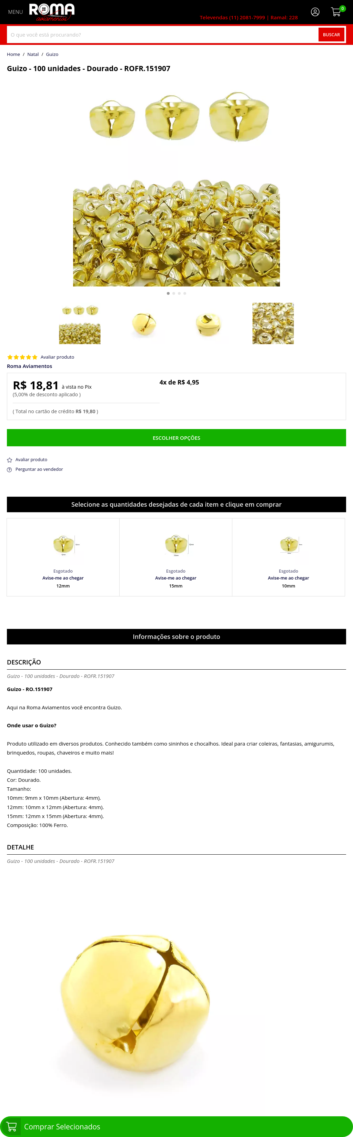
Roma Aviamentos (29, 366)
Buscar (331, 34)
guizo (52, 54)
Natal (33, 54)
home (13, 54)
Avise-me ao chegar (63, 578)
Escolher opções (176, 437)
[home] (51, 12)
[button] (168, 293)
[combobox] (176, 34)
